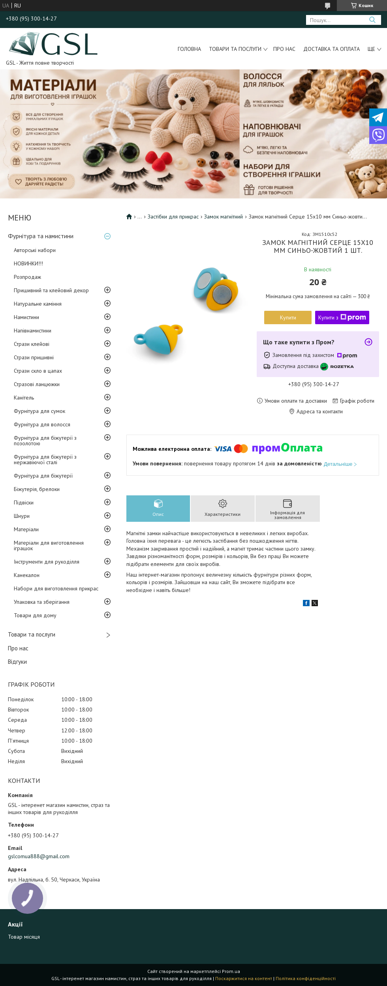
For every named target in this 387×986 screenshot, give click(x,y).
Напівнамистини (32, 330)
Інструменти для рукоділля (46, 561)
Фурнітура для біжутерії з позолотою (45, 440)
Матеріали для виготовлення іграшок (49, 545)
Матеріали (26, 529)
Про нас (284, 48)
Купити (288, 317)
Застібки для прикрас (173, 216)
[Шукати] (372, 20)
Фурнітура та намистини (40, 236)
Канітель (24, 397)
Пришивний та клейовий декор (51, 290)
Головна (189, 48)
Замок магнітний (223, 216)
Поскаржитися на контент (243, 978)
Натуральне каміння (38, 303)
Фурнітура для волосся (42, 424)
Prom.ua (231, 971)
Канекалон (26, 575)
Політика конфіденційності (306, 978)
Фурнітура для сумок (39, 411)
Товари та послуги (235, 48)
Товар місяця (24, 936)
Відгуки (17, 661)
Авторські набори (35, 250)
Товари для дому (35, 615)
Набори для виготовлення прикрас (56, 588)
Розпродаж (27, 276)
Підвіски (24, 502)
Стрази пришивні (34, 357)
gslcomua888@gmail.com (39, 856)
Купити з (342, 317)
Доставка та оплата (331, 48)
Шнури (22, 515)
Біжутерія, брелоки (37, 489)
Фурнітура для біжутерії (43, 475)
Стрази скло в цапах (38, 370)
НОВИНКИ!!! (28, 263)
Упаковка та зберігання (42, 601)
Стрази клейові (31, 343)
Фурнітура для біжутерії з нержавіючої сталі (45, 459)
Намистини (26, 317)
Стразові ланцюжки (37, 384)
